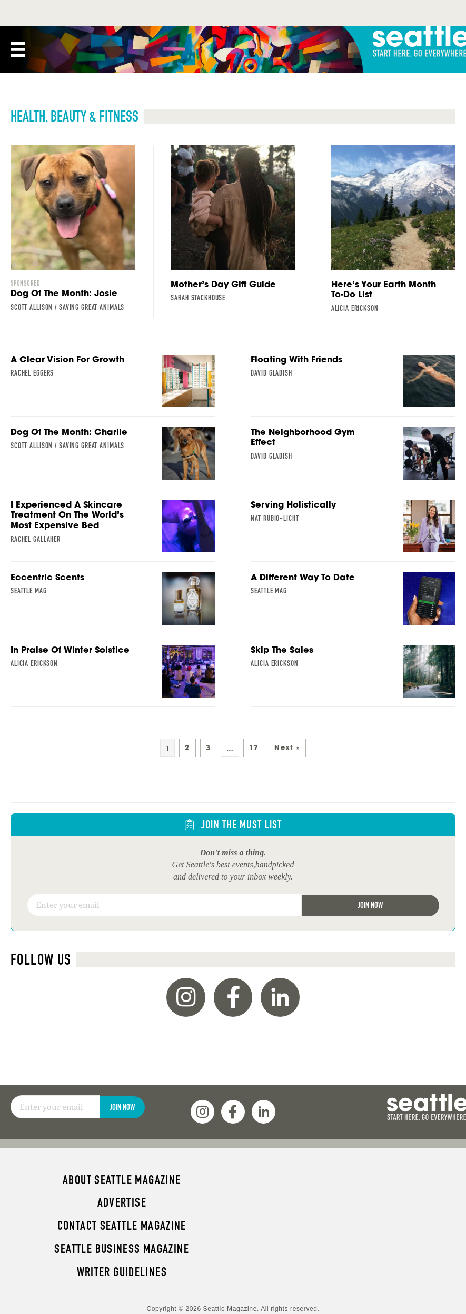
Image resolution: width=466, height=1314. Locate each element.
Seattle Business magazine (121, 1248)
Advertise (121, 1202)
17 (254, 747)
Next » (287, 747)
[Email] (164, 905)
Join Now (370, 905)
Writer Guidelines (122, 1272)
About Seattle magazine (122, 1180)
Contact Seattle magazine (121, 1225)
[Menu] (18, 49)
